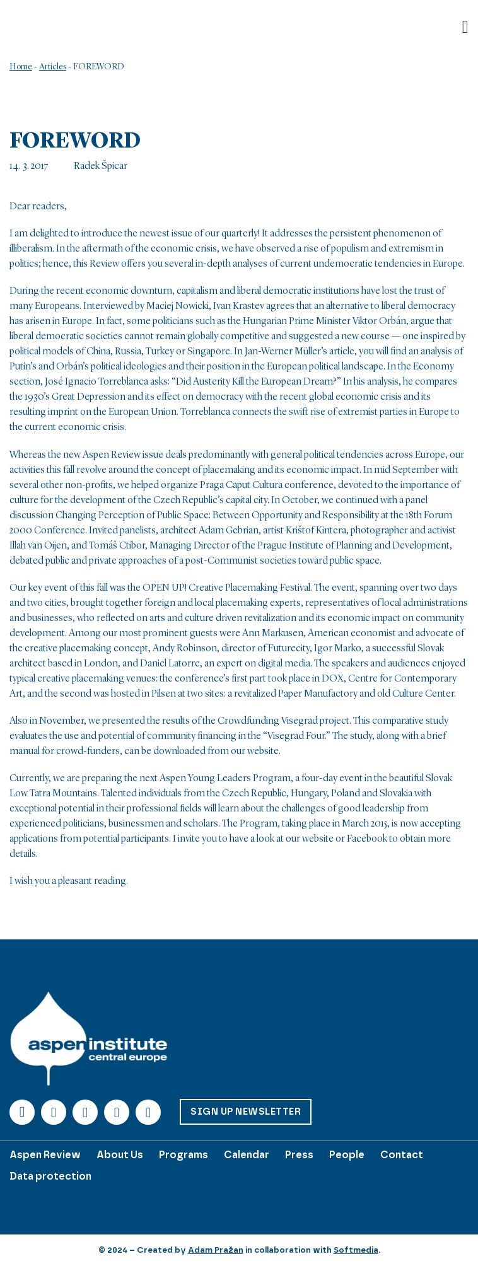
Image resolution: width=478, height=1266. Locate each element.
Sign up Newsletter (245, 1111)
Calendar (246, 1155)
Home (20, 66)
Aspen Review (45, 1155)
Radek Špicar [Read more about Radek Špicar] (100, 166)
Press (299, 1155)
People (346, 1155)
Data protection (50, 1176)
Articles (52, 66)
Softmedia (356, 1250)
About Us (119, 1155)
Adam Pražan (215, 1250)
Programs (183, 1155)
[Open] (465, 27)
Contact (401, 1155)
